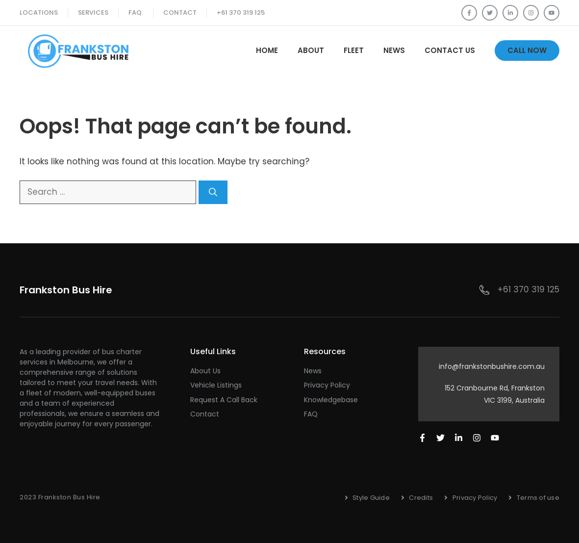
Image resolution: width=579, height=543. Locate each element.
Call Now (527, 50)
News (394, 50)
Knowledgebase (331, 400)
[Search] (213, 192)
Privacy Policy (327, 385)
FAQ (311, 414)
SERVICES (93, 12)
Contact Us (450, 50)
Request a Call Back (223, 400)
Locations (39, 12)
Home (267, 50)
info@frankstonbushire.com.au (492, 366)
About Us (205, 371)
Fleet (354, 50)
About (311, 50)
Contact (180, 12)
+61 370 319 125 (241, 12)
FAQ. (135, 12)
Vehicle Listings (216, 385)
